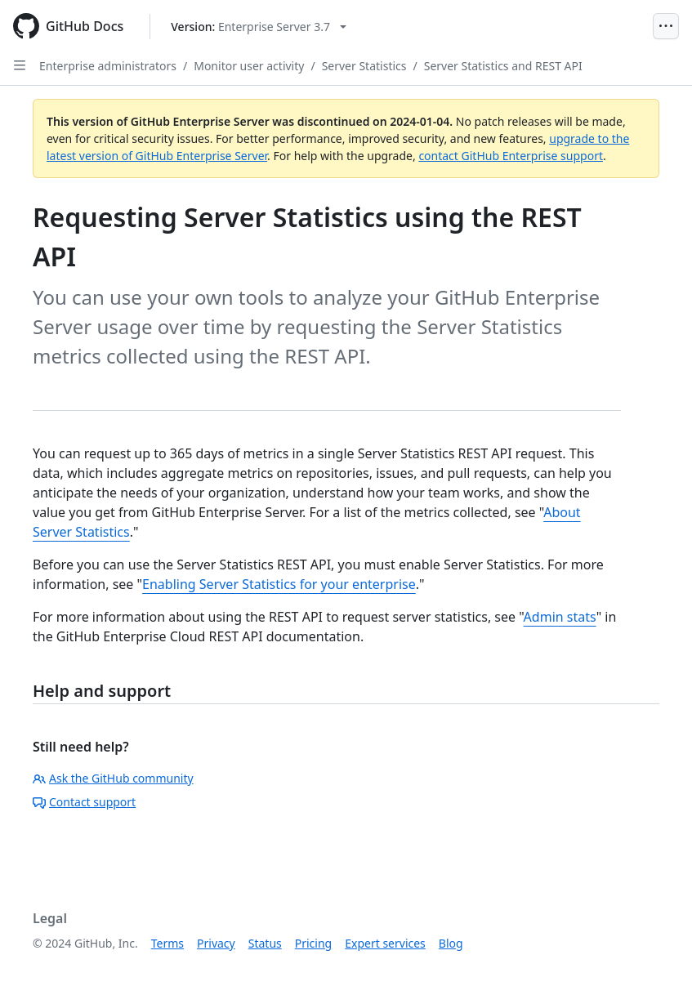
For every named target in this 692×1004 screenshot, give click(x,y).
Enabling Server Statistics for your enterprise (279, 584)
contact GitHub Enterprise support (510, 155)
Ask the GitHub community (113, 778)
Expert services (385, 943)
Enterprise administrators (107, 66)
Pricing (313, 943)
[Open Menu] (666, 26)
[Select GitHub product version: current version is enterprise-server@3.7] (258, 26)
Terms (167, 943)
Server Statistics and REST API (503, 66)
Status (265, 943)
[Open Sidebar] (20, 65)
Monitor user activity (249, 66)
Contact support (84, 802)
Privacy (216, 943)
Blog (451, 943)
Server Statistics (364, 66)
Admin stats (560, 617)
